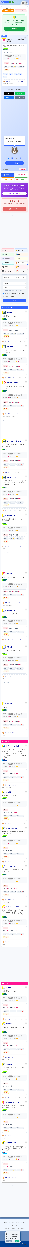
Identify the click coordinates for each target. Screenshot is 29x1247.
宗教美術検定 (11, 346)
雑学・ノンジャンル (16, 546)
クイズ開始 (14, 163)
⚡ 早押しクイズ (7, 179)
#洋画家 (5, 74)
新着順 (5, 296)
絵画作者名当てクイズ (12, 1102)
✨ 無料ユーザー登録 (8, 10)
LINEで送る (20, 93)
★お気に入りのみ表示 (12, 290)
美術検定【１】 (11, 703)
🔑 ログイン (20, 10)
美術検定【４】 (11, 515)
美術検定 (9, 312)
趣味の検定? (9, 1023)
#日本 (5, 77)
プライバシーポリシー (14, 1225)
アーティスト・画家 (18, 81)
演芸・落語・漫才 (16, 1177)
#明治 (15, 74)
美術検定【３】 (11, 610)
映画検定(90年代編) (11, 828)
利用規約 (23, 1222)
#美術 (11, 74)
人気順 (5, 293)
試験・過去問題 (15, 413)
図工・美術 (8, 81)
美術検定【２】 (11, 647)
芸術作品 (14, 341)
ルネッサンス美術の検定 (14, 441)
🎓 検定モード (21, 175)
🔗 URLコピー (20, 97)
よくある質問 (7, 1222)
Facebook (8, 97)
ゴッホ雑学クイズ (11, 866)
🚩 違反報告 (22, 169)
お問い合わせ (15, 1222)
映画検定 (8, 792)
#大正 (20, 74)
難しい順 (21, 293)
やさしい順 (12, 293)
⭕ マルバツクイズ (21, 179)
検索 (14, 300)
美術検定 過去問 (12, 382)
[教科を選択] (14, 283)
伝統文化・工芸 (15, 785)
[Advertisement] (14, 118)
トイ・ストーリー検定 (12, 746)
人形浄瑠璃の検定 (11, 1142)
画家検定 (9, 573)
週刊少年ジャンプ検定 (12, 906)
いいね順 (12, 296)
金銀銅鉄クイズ (11, 477)
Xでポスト (8, 93)
